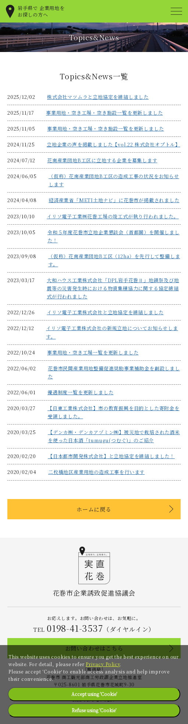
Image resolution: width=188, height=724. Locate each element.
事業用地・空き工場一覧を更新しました (92, 352)
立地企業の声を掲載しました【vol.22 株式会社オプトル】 (113, 144)
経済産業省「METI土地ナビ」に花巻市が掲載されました (114, 200)
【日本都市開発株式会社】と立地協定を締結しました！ (111, 456)
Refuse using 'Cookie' (94, 710)
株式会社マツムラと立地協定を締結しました (98, 96)
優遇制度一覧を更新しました (80, 392)
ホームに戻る (94, 509)
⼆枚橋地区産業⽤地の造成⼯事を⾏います (96, 471)
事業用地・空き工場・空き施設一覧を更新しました (104, 112)
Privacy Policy (103, 664)
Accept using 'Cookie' (94, 694)
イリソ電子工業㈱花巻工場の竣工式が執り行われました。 (113, 216)
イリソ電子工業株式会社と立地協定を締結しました (105, 312)
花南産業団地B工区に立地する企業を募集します (102, 160)
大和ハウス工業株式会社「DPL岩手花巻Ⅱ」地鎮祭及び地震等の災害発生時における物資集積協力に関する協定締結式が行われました (113, 288)
